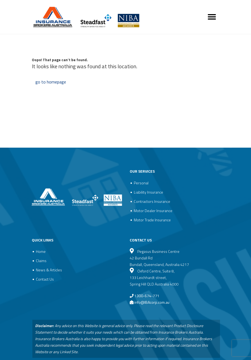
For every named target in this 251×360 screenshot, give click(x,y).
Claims (41, 260)
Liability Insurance (148, 192)
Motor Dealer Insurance (153, 210)
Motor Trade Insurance (152, 220)
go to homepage (50, 82)
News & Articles (49, 270)
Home (41, 251)
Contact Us (45, 279)
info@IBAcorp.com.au (151, 302)
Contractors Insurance (152, 201)
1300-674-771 (144, 296)
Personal (141, 183)
